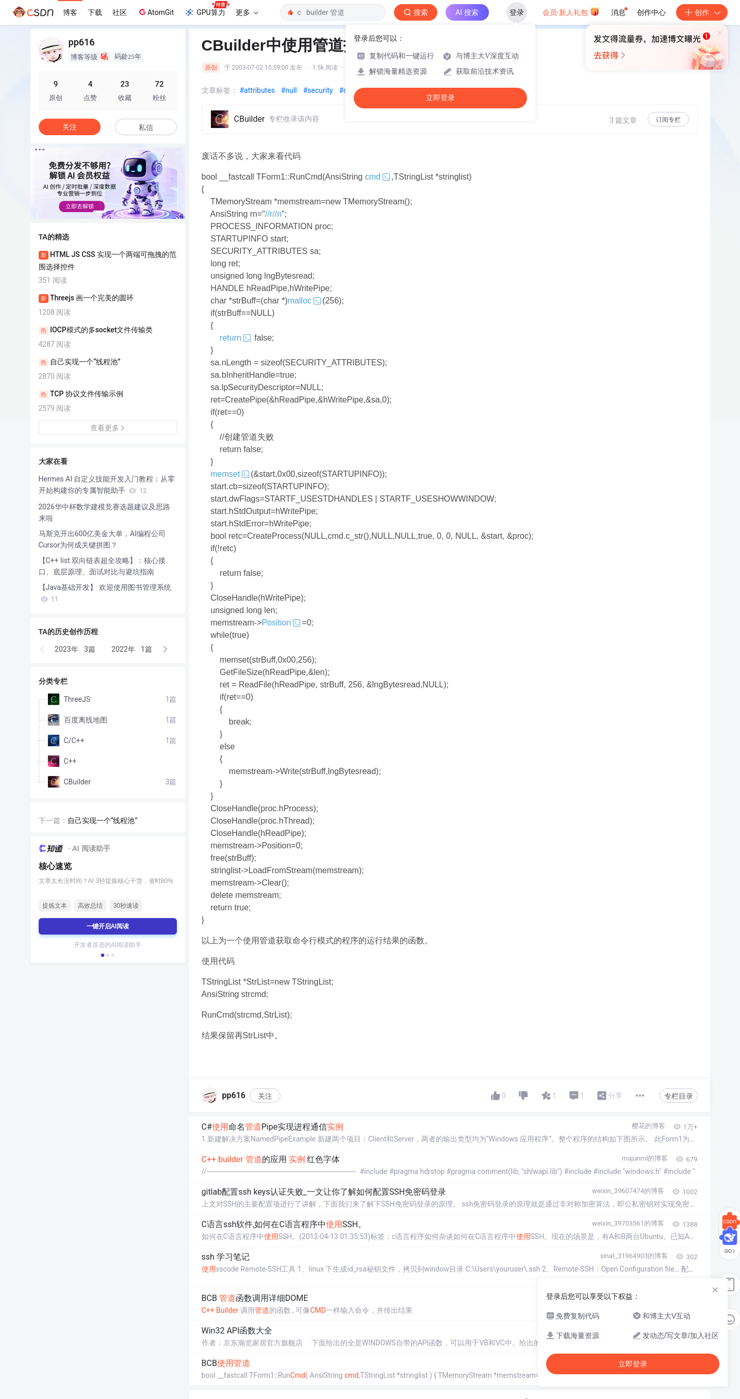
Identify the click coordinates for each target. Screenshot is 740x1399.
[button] (99, 212)
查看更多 (107, 428)
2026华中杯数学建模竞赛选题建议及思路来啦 (104, 512)
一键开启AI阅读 (108, 926)
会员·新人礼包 (571, 11)
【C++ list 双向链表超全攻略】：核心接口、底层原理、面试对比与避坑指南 (102, 566)
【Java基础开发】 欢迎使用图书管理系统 (105, 593)
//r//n (273, 214)
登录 (516, 12)
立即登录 (440, 98)
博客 (70, 12)
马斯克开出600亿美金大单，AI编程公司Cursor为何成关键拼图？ (102, 539)
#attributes (257, 90)
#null (289, 90)
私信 (146, 127)
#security (318, 90)
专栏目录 (678, 1096)
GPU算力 (206, 9)
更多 (247, 12)
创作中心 (651, 12)
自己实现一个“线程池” (103, 820)
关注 (265, 1096)
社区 (119, 12)
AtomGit (155, 12)
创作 (702, 12)
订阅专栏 (668, 119)
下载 (95, 12)
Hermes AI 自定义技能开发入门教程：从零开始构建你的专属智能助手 (107, 484)
